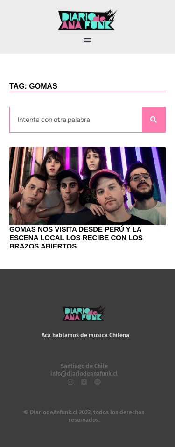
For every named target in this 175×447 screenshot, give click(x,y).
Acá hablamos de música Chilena (85, 335)
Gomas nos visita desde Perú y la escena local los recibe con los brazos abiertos (76, 237)
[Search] (153, 119)
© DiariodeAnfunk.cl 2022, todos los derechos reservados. (84, 416)
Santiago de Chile (84, 365)
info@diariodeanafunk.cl (84, 373)
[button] (88, 41)
